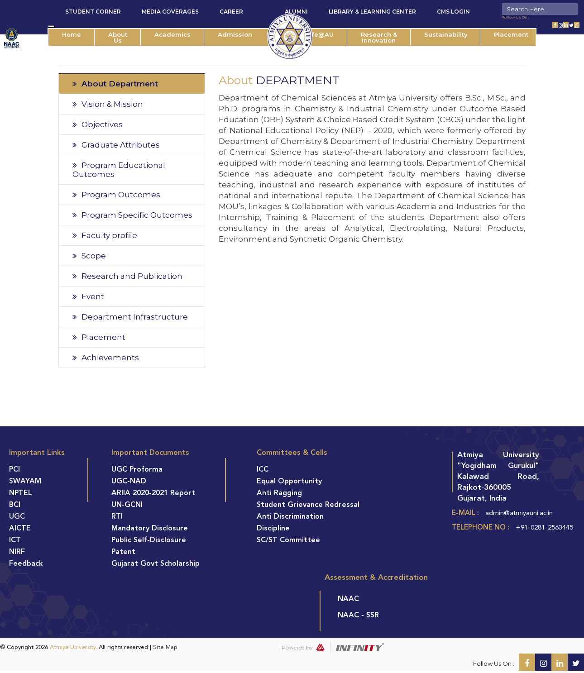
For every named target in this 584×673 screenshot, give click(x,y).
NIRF (17, 552)
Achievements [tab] (105, 357)
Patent (123, 552)
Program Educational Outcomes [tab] (118, 170)
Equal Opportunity (289, 481)
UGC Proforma (137, 469)
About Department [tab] (115, 83)
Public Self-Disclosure (148, 540)
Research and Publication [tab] (127, 276)
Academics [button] (172, 34)
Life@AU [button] (320, 34)
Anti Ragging (279, 493)
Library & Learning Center (372, 11)
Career (231, 11)
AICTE (20, 528)
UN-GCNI (127, 505)
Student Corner (93, 11)
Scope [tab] (89, 255)
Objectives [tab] (97, 124)
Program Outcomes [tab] (116, 194)
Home (71, 34)
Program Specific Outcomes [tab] (132, 215)
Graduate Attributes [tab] (116, 144)
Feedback (26, 564)
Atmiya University (73, 647)
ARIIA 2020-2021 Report (153, 493)
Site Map (165, 647)
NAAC (348, 599)
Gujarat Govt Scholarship (155, 564)
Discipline (273, 528)
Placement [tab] (98, 337)
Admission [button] (235, 34)
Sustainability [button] (446, 34)
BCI (14, 505)
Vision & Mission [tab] (107, 104)
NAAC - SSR (358, 615)
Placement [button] (511, 34)
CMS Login (453, 11)
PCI (14, 469)
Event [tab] (88, 296)
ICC (262, 469)
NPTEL (20, 493)
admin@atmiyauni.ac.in (519, 513)
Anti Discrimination (290, 516)
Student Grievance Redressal (308, 505)
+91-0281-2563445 (544, 528)
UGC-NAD (128, 481)
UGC (17, 516)
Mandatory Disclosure (149, 528)
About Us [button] (117, 37)
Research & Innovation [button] (379, 37)
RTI (117, 516)
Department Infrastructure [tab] (130, 316)
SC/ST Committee (288, 540)
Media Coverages (170, 11)
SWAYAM (25, 481)
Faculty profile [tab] (104, 235)
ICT (15, 540)
